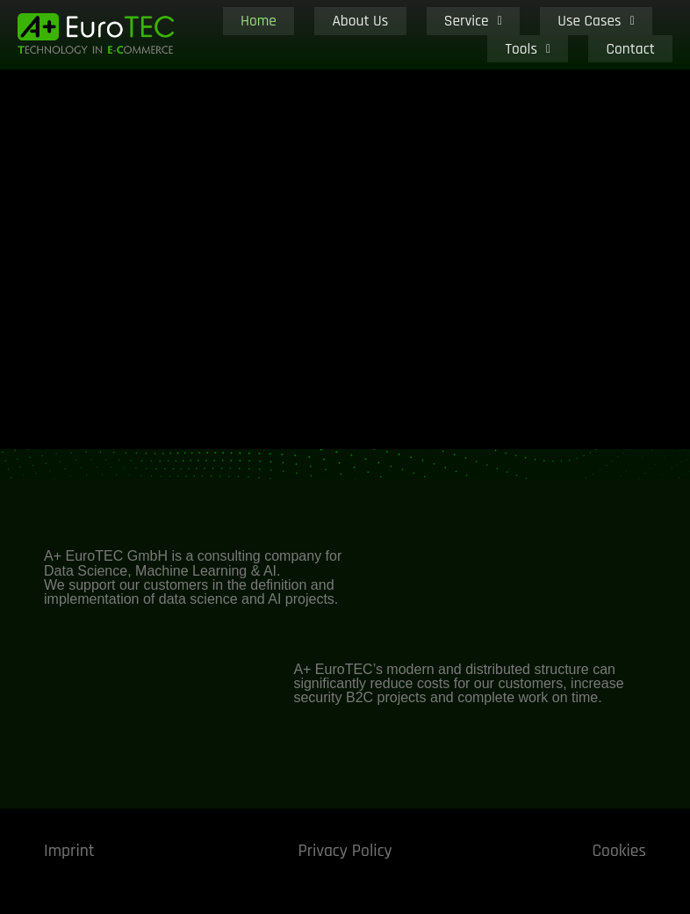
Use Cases (503, 35)
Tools (583, 35)
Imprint (70, 850)
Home (276, 35)
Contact (648, 35)
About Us (341, 35)
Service (417, 35)
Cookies (618, 850)
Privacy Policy (344, 850)
